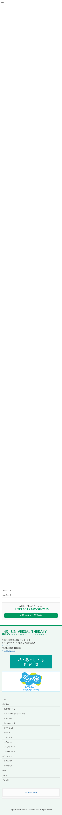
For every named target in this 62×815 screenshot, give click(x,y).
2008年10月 (6, 595)
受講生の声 (8, 761)
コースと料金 (7, 737)
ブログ (4, 775)
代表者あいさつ (9, 709)
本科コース (8, 742)
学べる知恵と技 (9, 723)
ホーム (4, 699)
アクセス (7, 645)
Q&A (4, 770)
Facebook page (31, 792)
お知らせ (7, 732)
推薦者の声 (8, 766)
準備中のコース (9, 751)
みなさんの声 (7, 756)
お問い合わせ (8, 651)
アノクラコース (9, 747)
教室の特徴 (8, 718)
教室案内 (5, 704)
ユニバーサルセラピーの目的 (14, 714)
